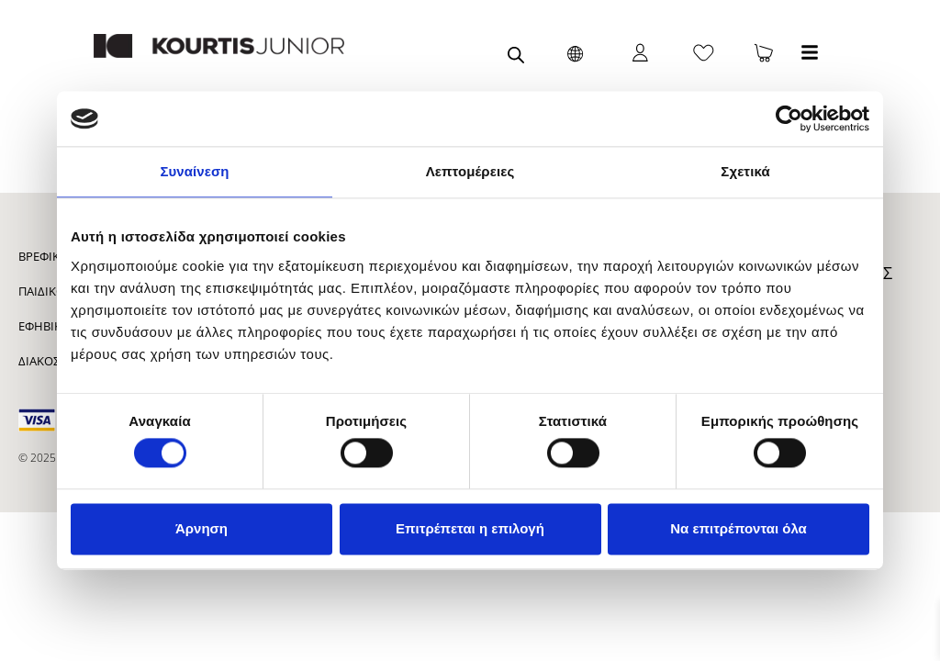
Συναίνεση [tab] (194, 171)
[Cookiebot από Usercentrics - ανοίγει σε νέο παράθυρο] (789, 118)
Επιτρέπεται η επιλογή (470, 528)
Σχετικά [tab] (745, 171)
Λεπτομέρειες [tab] (470, 171)
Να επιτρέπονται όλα (738, 528)
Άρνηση (201, 528)
